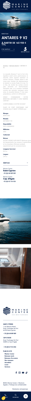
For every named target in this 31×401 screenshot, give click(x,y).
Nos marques (9, 360)
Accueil (5, 66)
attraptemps (24, 389)
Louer (6, 365)
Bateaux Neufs (14, 66)
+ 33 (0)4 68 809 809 (9, 333)
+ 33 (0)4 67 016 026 (9, 347)
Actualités (8, 362)
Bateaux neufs (9, 356)
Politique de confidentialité (17, 385)
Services (7, 367)
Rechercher (16, 396)
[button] (29, 21)
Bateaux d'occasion (11, 358)
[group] (15, 20)
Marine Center (9, 354)
